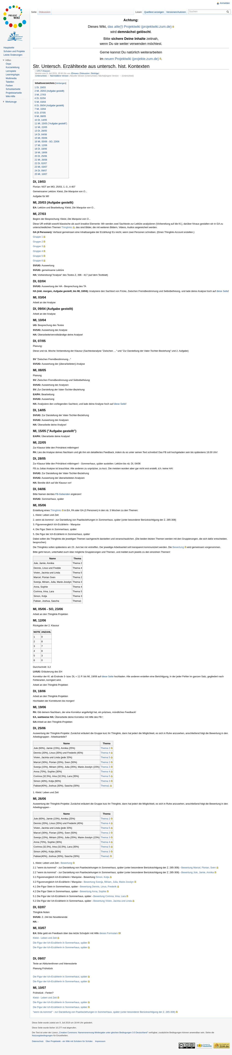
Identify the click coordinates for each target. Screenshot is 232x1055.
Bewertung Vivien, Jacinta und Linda (112, 900)
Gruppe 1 (38, 236)
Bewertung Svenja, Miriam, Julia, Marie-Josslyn (109, 881)
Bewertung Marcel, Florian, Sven (198, 867)
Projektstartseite (14, 93)
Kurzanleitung (12, 67)
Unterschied (41, 76)
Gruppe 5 (38, 256)
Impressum (100, 1041)
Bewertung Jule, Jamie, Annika (197, 872)
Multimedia (11, 78)
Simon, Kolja (102, 877)
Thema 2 (105, 748)
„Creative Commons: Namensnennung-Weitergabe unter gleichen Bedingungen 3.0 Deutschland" (103, 1032)
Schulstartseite (13, 89)
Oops (8, 64)
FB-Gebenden (62, 494)
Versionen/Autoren (176, 12)
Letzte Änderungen (13, 55)
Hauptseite (9, 47)
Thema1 (105, 785)
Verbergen (61, 83)
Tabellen (10, 82)
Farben (9, 85)
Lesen (138, 12)
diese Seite (222, 291)
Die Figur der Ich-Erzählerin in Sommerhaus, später (60, 942)
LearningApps (13, 74)
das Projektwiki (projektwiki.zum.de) (140, 26)
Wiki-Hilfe (10, 96)
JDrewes (75, 73)
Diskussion (85, 73)
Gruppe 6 (38, 260)
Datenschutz (38, 1041)
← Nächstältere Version (57, 76)
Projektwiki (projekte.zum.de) (131, 59)
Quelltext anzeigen (154, 12)
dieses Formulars (108, 933)
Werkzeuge (11, 101)
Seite (33, 12)
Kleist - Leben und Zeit (45, 937)
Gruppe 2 (38, 241)
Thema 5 (105, 757)
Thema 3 (105, 766)
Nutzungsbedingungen (42, 1035)
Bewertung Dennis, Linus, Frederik (98, 886)
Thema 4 (105, 752)
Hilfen (8, 60)
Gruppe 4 (38, 251)
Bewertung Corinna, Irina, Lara (109, 896)
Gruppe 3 (38, 246)
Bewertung (178, 547)
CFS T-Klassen (43, 71)
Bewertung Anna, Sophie (93, 891)
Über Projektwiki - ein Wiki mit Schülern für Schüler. (69, 1041)
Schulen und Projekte (14, 51)
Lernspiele (11, 71)
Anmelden (225, 3)
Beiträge (95, 73)
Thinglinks (66, 227)
